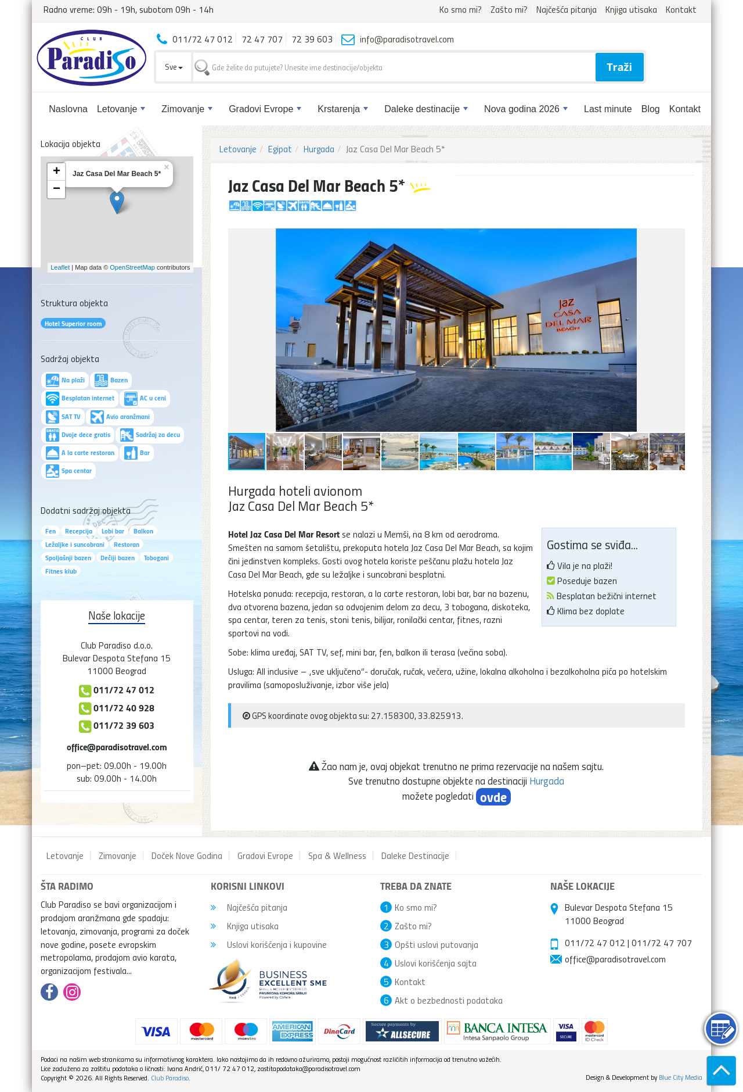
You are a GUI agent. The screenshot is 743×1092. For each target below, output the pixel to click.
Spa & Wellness (337, 855)
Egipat (280, 148)
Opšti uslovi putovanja (436, 944)
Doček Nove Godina (187, 855)
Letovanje (121, 109)
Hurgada (319, 148)
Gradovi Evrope (265, 109)
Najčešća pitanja (566, 9)
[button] (674, 239)
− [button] (56, 189)
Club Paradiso (170, 1078)
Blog (650, 109)
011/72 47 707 (662, 942)
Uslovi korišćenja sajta (436, 963)
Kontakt (681, 9)
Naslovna (68, 109)
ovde (493, 796)
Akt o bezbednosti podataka (449, 1000)
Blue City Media (680, 1077)
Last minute (608, 109)
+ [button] (56, 172)
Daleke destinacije (426, 109)
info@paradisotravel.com (407, 39)
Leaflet (60, 267)
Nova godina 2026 (526, 109)
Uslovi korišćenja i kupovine (269, 944)
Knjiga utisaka (631, 9)
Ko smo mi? (460, 9)
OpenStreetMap (132, 267)
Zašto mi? (509, 9)
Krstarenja (343, 109)
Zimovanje (186, 109)
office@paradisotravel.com (117, 746)
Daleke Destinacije (415, 855)
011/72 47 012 (595, 942)
